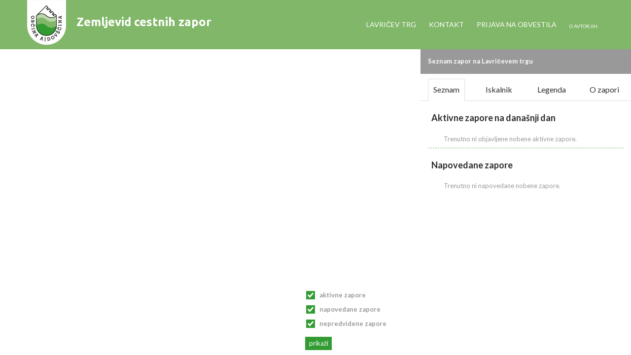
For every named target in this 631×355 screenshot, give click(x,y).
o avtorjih (583, 26)
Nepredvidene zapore (352, 323)
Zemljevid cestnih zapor (143, 22)
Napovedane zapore (350, 309)
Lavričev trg (391, 24)
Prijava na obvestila (517, 24)
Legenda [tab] (551, 89)
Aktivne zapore (342, 295)
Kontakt (446, 24)
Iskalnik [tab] (499, 89)
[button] (621, 59)
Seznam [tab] (446, 89)
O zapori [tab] (604, 89)
